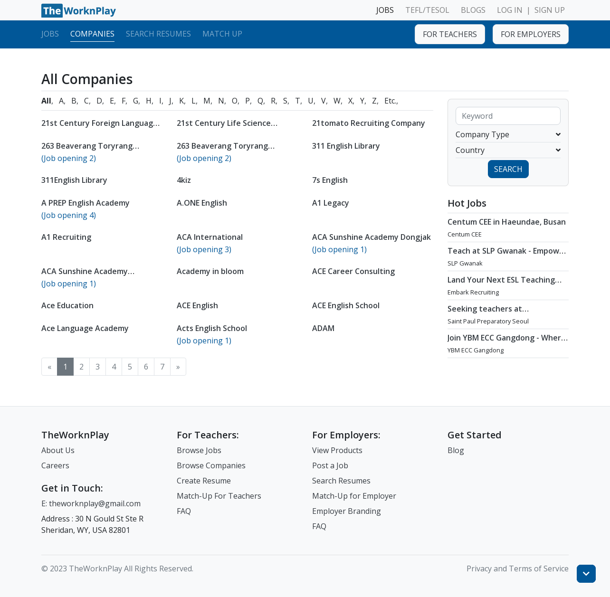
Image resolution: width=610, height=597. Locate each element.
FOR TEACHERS (450, 34)
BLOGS (473, 10)
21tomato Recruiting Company (368, 123)
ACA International (210, 237)
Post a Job (330, 465)
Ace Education (67, 305)
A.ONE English (202, 203)
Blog (456, 450)
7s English (330, 180)
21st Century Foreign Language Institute (99, 128)
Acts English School (212, 328)
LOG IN (510, 10)
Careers (55, 465)
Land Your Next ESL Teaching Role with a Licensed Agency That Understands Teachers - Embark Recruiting (502, 294)
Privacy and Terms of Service (518, 568)
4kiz (184, 180)
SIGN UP (549, 10)
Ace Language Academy (85, 328)
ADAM (323, 328)
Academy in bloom (210, 271)
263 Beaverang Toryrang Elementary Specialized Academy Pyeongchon (101, 155)
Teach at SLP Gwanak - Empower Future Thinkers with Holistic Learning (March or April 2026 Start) (507, 265)
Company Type (508, 134)
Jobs (50, 33)
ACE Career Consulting (353, 271)
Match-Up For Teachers (219, 496)
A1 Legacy (330, 203)
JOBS (385, 10)
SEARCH (508, 169)
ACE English (197, 305)
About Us (58, 450)
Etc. (390, 100)
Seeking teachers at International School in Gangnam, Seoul (489, 318)
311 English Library (346, 146)
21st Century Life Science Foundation (224, 128)
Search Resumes (158, 33)
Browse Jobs (199, 450)
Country (508, 150)
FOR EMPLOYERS (531, 34)
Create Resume (204, 480)
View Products (337, 450)
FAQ (184, 511)
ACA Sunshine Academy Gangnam (84, 276)
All (46, 100)
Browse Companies (211, 465)
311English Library (74, 180)
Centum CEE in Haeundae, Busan (507, 222)
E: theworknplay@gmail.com (91, 503)
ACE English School (346, 305)
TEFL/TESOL (427, 10)
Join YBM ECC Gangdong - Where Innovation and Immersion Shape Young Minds (508, 347)
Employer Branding (346, 511)
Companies (92, 33)
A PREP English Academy (85, 203)
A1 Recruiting (66, 237)
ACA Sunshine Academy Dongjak (371, 237)
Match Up (222, 33)
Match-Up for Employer (354, 496)
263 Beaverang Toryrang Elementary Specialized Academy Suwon (237, 155)
